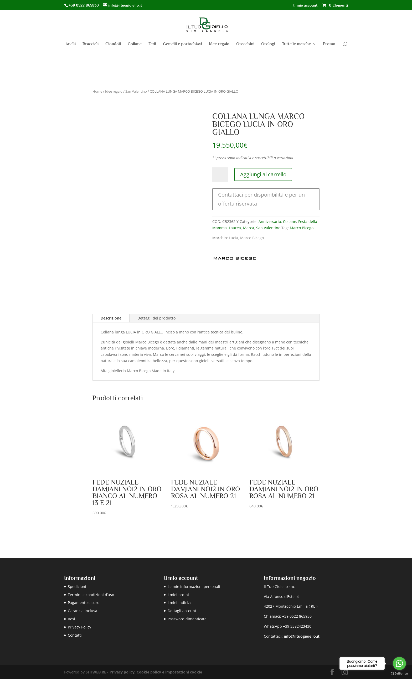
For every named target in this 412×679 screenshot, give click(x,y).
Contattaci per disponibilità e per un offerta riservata (261, 199)
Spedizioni (77, 586)
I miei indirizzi (180, 602)
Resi (71, 618)
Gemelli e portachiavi (182, 44)
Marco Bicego (301, 227)
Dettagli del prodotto (156, 318)
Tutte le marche (296, 44)
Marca (248, 227)
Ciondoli (113, 44)
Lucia (233, 237)
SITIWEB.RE (96, 672)
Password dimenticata (187, 618)
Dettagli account (182, 610)
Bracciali (91, 44)
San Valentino (136, 91)
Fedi (152, 44)
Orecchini (245, 44)
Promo (329, 44)
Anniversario (270, 221)
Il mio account (305, 5)
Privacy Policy (79, 627)
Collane (135, 44)
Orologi (268, 44)
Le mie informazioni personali (194, 586)
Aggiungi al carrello (263, 174)
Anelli (70, 44)
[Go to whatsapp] (399, 663)
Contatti (75, 635)
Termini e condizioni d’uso (91, 594)
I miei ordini (178, 594)
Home (97, 91)
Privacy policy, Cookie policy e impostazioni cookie (156, 672)
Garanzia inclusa (82, 610)
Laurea (235, 227)
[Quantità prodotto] (220, 174)
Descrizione (111, 318)
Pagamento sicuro (83, 602)
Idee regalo (219, 44)
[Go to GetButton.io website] (399, 673)
